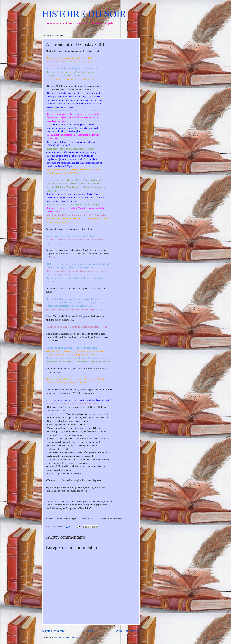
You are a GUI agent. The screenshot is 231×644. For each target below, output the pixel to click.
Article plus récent (53, 630)
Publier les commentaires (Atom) (69, 637)
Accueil (90, 630)
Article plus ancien (128, 630)
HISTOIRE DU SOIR (84, 14)
